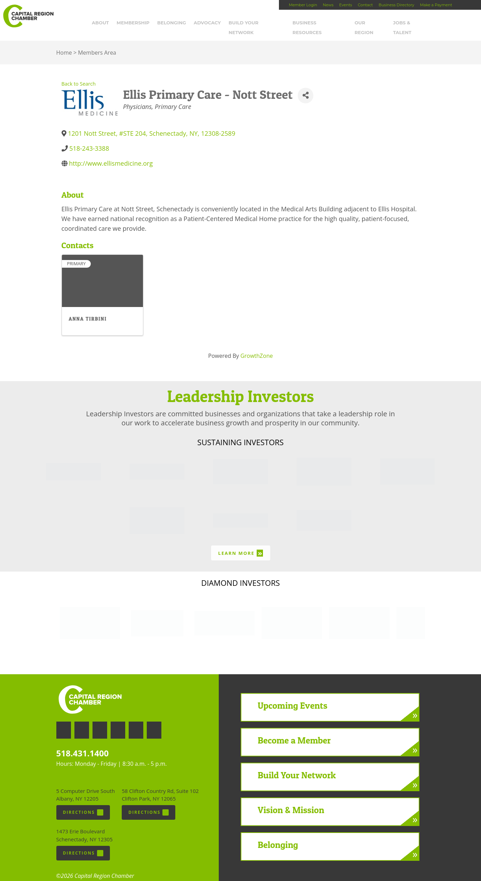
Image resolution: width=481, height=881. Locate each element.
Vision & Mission (291, 800)
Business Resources (322, 23)
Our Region (372, 23)
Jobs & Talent (414, 23)
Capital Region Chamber (28, 16)
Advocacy (210, 23)
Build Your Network (259, 23)
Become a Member (294, 730)
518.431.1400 (82, 744)
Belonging (174, 23)
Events (345, 4)
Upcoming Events (292, 696)
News (328, 4)
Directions (83, 803)
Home (64, 43)
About (103, 23)
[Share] (305, 86)
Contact (365, 4)
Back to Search (79, 74)
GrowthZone (256, 346)
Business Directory (396, 4)
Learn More (240, 543)
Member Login (303, 4)
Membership (135, 23)
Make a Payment (436, 4)
